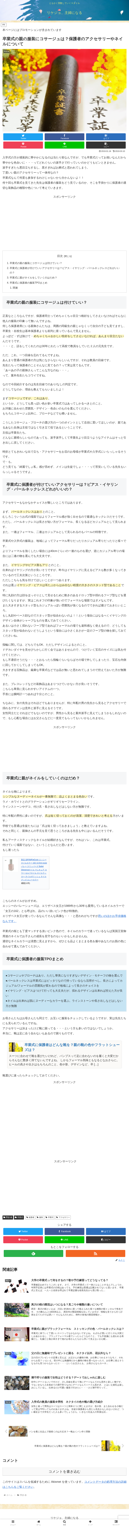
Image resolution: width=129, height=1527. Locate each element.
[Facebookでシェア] (64, 136)
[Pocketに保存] (23, 145)
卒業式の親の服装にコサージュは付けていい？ (36, 263)
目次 (60, 256)
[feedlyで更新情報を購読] (33, 1253)
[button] (106, 145)
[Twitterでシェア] (23, 136)
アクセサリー (63, 1217)
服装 (40, 1217)
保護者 (30, 1217)
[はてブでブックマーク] (106, 136)
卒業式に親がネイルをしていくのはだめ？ (33, 277)
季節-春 (7, 1217)
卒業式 (19, 1217)
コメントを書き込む (65, 1472)
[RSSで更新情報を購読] (95, 1253)
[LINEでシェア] (64, 145)
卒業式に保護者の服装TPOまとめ (28, 282)
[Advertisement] (64, 218)
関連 (15, 287)
